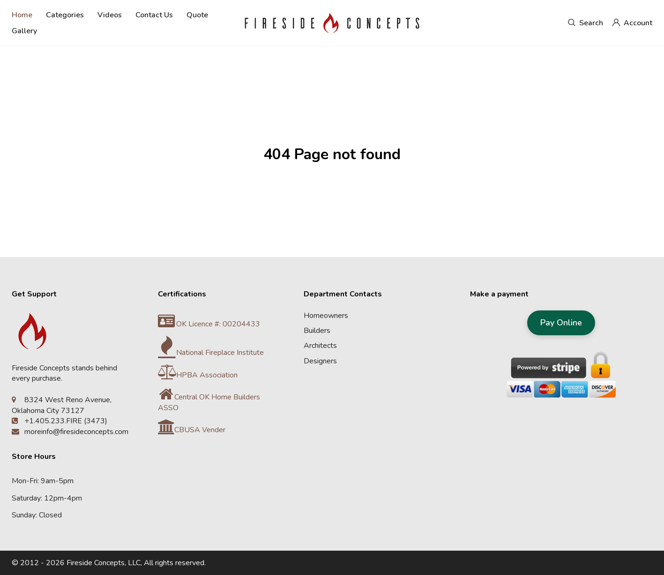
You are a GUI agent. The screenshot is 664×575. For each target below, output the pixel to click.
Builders (317, 330)
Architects (320, 345)
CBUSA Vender (191, 430)
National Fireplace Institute (211, 352)
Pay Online (561, 322)
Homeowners (326, 315)
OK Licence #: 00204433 (209, 324)
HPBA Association (198, 375)
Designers (320, 361)
